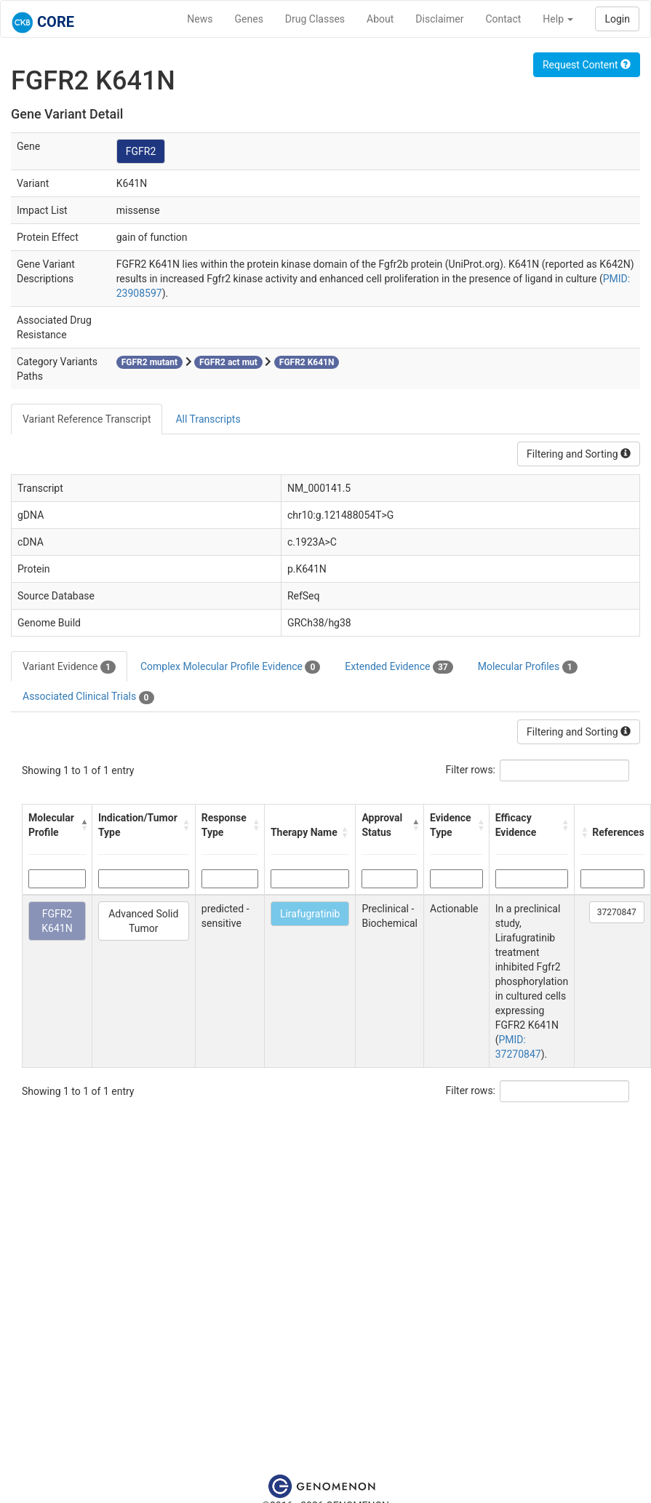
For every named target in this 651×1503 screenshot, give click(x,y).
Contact (503, 19)
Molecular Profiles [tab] (528, 667)
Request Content (587, 65)
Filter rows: (471, 770)
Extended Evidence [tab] (398, 667)
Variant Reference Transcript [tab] (87, 419)
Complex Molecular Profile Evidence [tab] (230, 667)
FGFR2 (141, 151)
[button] (82, 825)
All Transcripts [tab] (207, 419)
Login (617, 19)
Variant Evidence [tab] (69, 667)
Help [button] (558, 19)
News (199, 19)
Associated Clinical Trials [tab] (88, 696)
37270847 (616, 912)
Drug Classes (315, 19)
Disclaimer (439, 19)
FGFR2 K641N (56, 921)
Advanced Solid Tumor (143, 921)
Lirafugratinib (310, 914)
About (380, 19)
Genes (249, 19)
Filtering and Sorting (579, 454)
